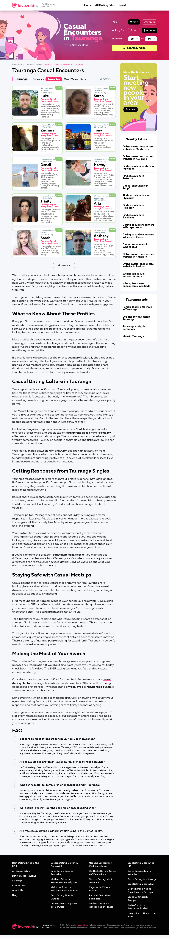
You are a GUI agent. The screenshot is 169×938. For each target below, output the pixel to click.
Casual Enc (54, 79)
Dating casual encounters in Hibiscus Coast (138, 236)
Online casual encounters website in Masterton (138, 148)
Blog (14, 895)
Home (88, 5)
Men (66, 79)
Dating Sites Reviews (24, 875)
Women (74, 79)
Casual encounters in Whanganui (135, 245)
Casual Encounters (34, 64)
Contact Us (18, 885)
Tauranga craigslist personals (135, 328)
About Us (17, 890)
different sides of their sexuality (90, 432)
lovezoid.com (83, 928)
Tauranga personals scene (67, 554)
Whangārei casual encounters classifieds (136, 284)
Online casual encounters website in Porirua (138, 265)
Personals (38, 79)
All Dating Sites (105, 5)
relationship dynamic (100, 686)
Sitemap (17, 880)
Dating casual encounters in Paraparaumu (138, 226)
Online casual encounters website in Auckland (138, 157)
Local (122, 5)
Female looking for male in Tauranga (137, 308)
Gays (83, 79)
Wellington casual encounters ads (134, 275)
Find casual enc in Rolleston (133, 206)
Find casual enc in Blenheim (133, 216)
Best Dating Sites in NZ (140, 887)
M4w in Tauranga (133, 336)
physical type (74, 686)
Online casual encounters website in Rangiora (138, 255)
